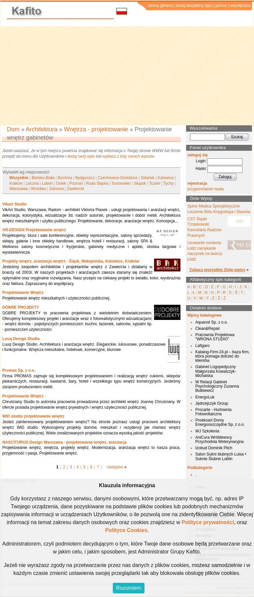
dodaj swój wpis (81, 156)
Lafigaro (202, 345)
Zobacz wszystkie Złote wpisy (217, 269)
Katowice (166, 177)
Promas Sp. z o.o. (18, 370)
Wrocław (38, 188)
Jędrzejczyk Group (211, 403)
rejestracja (197, 183)
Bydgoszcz (84, 177)
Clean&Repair (207, 328)
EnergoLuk (204, 397)
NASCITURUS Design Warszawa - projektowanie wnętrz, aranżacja (64, 442)
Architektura (41, 129)
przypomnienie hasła (205, 189)
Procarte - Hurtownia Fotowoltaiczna (213, 411)
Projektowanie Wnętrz (23, 292)
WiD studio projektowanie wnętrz (33, 416)
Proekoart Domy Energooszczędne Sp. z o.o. (220, 422)
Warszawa (18, 188)
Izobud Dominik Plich (213, 448)
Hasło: (201, 168)
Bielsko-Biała (43, 177)
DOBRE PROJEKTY (20, 307)
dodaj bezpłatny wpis (194, 5)
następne (115, 467)
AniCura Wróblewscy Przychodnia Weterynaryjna (219, 439)
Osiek (61, 183)
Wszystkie (18, 177)
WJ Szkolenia (207, 431)
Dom (13, 129)
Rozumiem (128, 588)
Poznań (76, 183)
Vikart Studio (14, 204)
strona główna (160, 5)
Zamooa (56, 188)
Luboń (47, 183)
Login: (201, 161)
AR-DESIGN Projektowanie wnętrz (34, 230)
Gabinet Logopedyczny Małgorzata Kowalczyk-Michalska (215, 371)
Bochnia (65, 177)
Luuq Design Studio (21, 338)
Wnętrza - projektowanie (96, 129)
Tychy (168, 183)
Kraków (15, 183)
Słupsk (140, 183)
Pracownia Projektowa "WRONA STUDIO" (215, 336)
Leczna (32, 183)
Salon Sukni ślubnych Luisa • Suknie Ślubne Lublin (220, 456)
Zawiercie (75, 188)
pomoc (221, 5)
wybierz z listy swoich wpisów (128, 156)
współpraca (240, 5)
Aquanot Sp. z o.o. (211, 322)
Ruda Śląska (97, 183)
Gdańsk (147, 177)
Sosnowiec (121, 183)
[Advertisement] (127, 76)
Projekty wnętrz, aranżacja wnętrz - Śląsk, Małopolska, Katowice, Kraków (70, 261)
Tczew (154, 183)
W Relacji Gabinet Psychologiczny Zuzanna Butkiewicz (217, 386)
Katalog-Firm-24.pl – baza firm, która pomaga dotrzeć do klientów (222, 356)
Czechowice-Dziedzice (118, 177)
